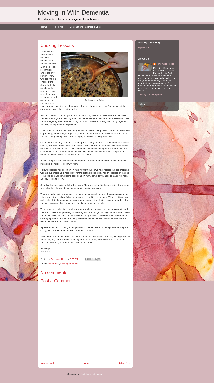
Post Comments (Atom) (92, 374)
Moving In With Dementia (73, 12)
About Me (58, 27)
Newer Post (47, 363)
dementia (73, 263)
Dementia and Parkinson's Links (85, 27)
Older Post (124, 363)
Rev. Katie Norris (165, 64)
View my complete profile (150, 94)
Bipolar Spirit (144, 47)
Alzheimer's (53, 263)
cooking (64, 263)
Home (44, 27)
